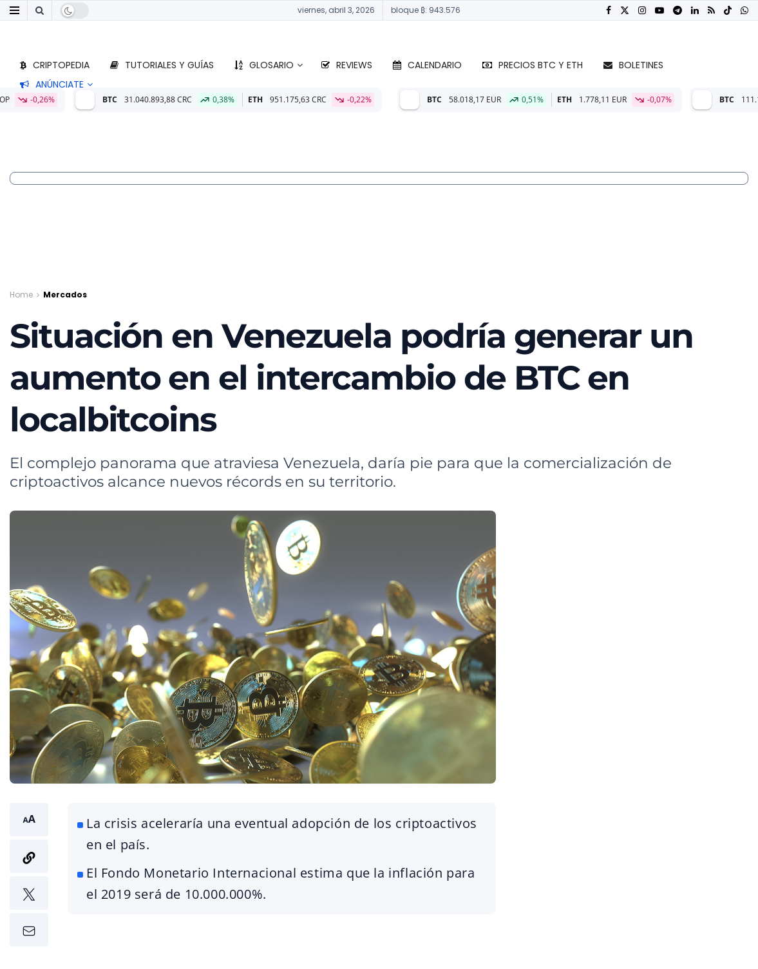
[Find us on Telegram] (677, 11)
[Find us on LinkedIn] (695, 11)
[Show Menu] (14, 10)
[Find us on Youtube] (659, 11)
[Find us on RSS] (711, 11)
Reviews (346, 65)
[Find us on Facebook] (608, 11)
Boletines (633, 65)
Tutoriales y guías (162, 65)
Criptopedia (55, 65)
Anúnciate (52, 84)
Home (21, 294)
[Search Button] (39, 10)
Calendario (427, 65)
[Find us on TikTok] (728, 11)
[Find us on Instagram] (642, 11)
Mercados (65, 294)
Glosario (264, 65)
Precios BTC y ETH (532, 65)
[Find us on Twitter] (624, 11)
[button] (29, 874)
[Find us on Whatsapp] (744, 11)
